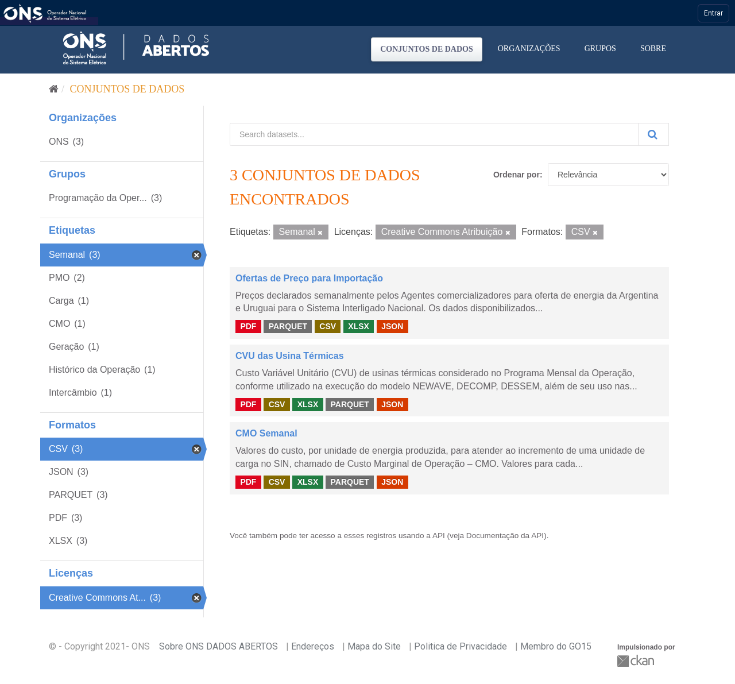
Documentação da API (505, 535)
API (438, 535)
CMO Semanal (266, 433)
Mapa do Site (374, 646)
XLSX (358, 326)
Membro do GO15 (555, 646)
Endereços (312, 646)
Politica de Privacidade (460, 646)
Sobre (653, 48)
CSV (327, 326)
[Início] (54, 89)
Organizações (529, 48)
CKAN (636, 661)
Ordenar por (516, 174)
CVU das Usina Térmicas (289, 356)
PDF (248, 326)
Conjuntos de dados (426, 49)
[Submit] (653, 134)
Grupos (600, 48)
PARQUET (288, 326)
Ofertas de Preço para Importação (309, 278)
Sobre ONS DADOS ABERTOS (218, 646)
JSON (392, 326)
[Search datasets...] (434, 134)
